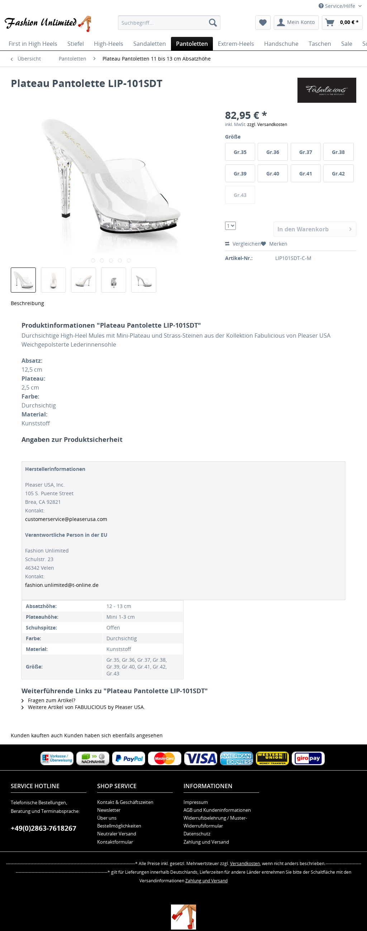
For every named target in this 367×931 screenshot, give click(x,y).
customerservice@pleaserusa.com (66, 519)
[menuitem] (169, 22)
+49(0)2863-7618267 (43, 828)
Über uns (106, 818)
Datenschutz (197, 833)
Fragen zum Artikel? (48, 700)
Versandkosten (245, 863)
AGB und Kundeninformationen (217, 810)
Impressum (196, 802)
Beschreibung (27, 303)
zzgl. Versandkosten (267, 124)
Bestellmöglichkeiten (119, 826)
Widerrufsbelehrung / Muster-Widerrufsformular (215, 822)
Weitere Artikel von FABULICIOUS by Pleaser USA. (83, 707)
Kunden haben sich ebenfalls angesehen (113, 735)
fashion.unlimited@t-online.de (62, 585)
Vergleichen (243, 243)
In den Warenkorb (314, 228)
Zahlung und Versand (206, 842)
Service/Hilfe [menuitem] (338, 6)
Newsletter (108, 810)
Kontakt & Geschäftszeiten (125, 802)
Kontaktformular (115, 842)
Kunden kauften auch (37, 735)
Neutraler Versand (116, 833)
